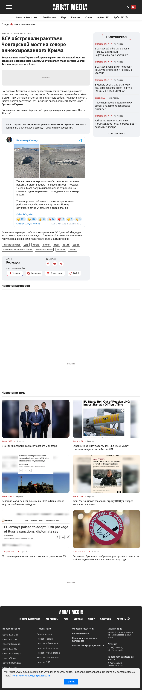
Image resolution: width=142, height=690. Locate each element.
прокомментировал (13, 235)
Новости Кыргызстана (47, 648)
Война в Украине (44, 249)
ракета (35, 244)
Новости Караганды (11, 653)
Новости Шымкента (11, 644)
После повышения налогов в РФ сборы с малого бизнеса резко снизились (113, 106)
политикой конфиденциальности (31, 675)
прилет (46, 244)
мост (56, 244)
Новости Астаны (9, 639)
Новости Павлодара (11, 662)
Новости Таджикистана (48, 657)
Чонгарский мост (11, 244)
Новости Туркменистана (48, 653)
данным (10, 110)
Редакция (13, 262)
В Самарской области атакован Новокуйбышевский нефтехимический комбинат (112, 52)
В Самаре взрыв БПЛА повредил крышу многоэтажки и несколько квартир (113, 70)
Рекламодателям (80, 633)
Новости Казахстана (26, 17)
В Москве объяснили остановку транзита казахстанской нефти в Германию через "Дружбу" (113, 88)
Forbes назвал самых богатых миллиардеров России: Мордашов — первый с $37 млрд (116, 124)
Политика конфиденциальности (88, 645)
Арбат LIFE (102, 17)
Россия (72, 249)
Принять (71, 682)
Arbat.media (30, 64)
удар (26, 244)
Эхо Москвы (49, 17)
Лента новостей (44, 634)
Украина (60, 249)
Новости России (45, 639)
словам (10, 91)
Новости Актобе (9, 648)
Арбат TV (121, 17)
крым (66, 244)
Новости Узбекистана (47, 643)
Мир (63, 17)
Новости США (43, 662)
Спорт (88, 17)
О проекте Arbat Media (83, 628)
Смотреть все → (117, 133)
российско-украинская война (17, 249)
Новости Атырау (9, 667)
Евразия (75, 17)
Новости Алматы (10, 634)
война (76, 244)
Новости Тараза (9, 658)
